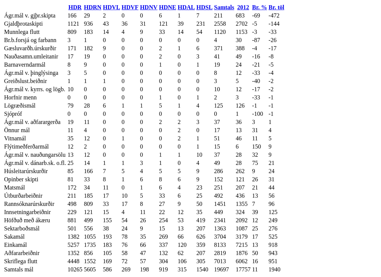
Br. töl (276, 7)
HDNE (167, 7)
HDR (75, 7)
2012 (243, 7)
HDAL (186, 7)
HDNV (148, 7)
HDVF (130, 7)
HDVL (111, 7)
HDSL (204, 7)
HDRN (92, 7)
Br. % (259, 7)
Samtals (224, 7)
